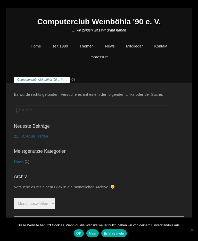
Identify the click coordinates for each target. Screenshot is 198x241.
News (110, 46)
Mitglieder (134, 46)
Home (36, 46)
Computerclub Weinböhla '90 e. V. (99, 21)
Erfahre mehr (114, 233)
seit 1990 (60, 46)
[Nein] (191, 229)
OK (78, 233)
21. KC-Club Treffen (31, 136)
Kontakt (160, 46)
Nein (92, 233)
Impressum (99, 57)
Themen (86, 46)
